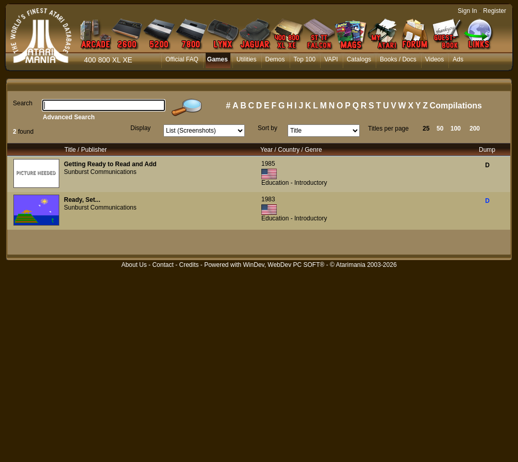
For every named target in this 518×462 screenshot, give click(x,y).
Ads (458, 59)
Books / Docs (398, 59)
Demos (275, 59)
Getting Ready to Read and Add (110, 164)
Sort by (267, 128)
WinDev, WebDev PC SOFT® (284, 264)
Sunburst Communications (100, 172)
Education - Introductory (294, 182)
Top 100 (305, 59)
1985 (268, 163)
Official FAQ (181, 59)
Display (140, 128)
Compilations (456, 105)
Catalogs (359, 59)
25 (426, 128)
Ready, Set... (82, 199)
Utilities (247, 59)
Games (217, 59)
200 (475, 128)
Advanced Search (69, 117)
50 (440, 128)
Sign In (467, 10)
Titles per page (388, 128)
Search (22, 103)
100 (455, 128)
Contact (162, 264)
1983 (268, 199)
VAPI (331, 59)
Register (494, 10)
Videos (434, 59)
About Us (133, 264)
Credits (188, 264)
